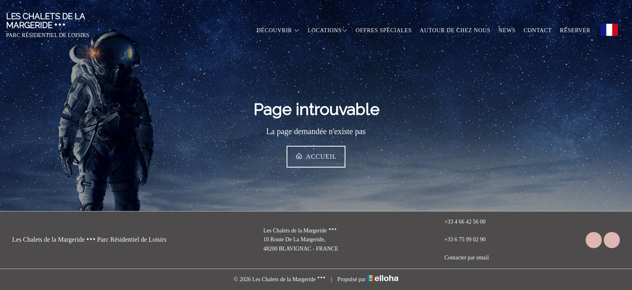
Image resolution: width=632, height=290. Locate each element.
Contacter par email (462, 257)
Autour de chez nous (455, 30)
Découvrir (278, 30)
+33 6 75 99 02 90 (460, 240)
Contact (538, 30)
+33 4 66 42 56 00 (460, 222)
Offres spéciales (384, 30)
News (507, 30)
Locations (328, 30)
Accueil (316, 156)
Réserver (575, 30)
